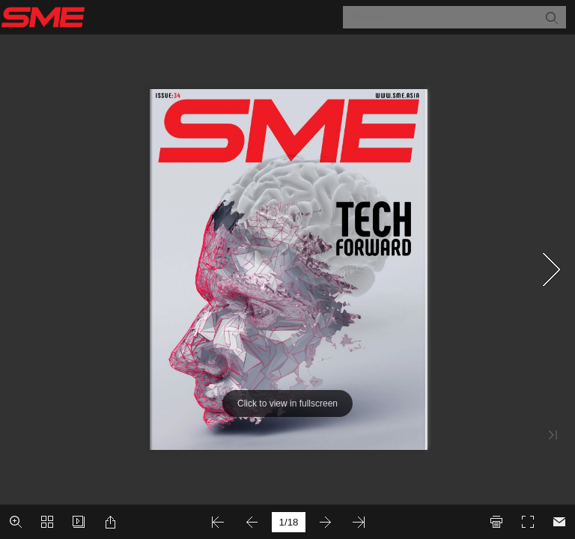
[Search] (445, 17)
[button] (551, 17)
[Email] (559, 522)
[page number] (288, 522)
